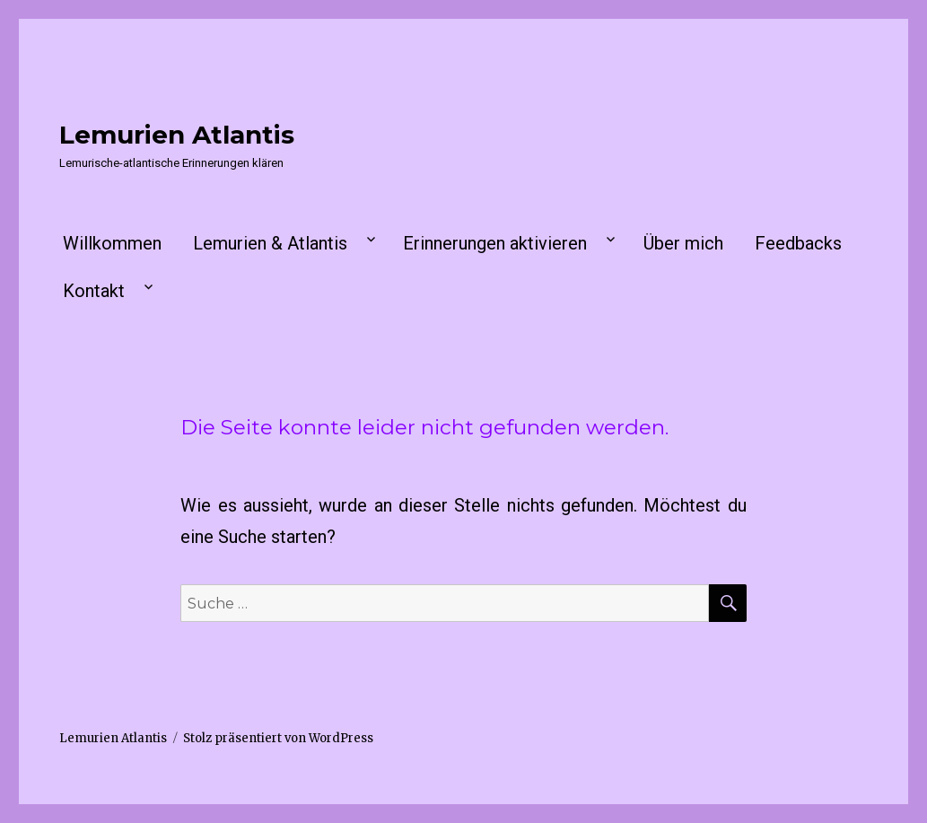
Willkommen (112, 243)
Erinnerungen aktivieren (495, 243)
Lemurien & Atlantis (270, 243)
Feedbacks (798, 243)
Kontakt (94, 291)
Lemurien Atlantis (176, 134)
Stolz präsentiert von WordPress (278, 738)
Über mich (683, 243)
